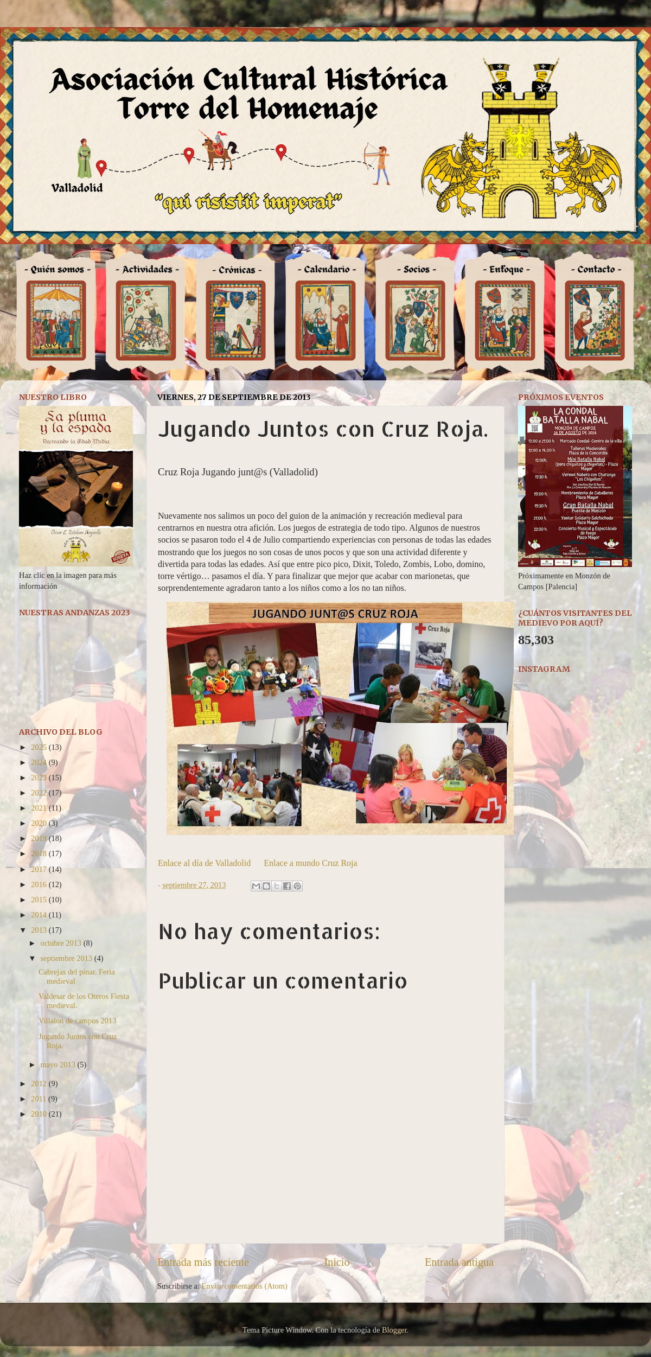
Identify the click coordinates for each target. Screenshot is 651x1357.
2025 (39, 747)
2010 (39, 1114)
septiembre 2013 (67, 958)
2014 (39, 914)
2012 (39, 1083)
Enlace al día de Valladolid (204, 863)
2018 (39, 853)
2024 (39, 762)
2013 (39, 930)
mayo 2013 (59, 1064)
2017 (39, 869)
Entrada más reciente (203, 1262)
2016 (39, 884)
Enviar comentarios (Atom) (245, 1286)
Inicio (336, 1262)
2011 (39, 1098)
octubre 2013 (62, 943)
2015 (39, 899)
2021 (39, 808)
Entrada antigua (459, 1262)
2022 (39, 792)
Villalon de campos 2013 (77, 1020)
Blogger (394, 1330)
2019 (39, 838)
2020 (39, 823)
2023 (39, 777)
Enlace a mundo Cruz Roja (310, 863)
